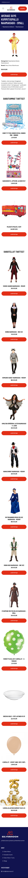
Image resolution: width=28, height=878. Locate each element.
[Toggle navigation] (3, 8)
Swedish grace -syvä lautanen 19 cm (14, 716)
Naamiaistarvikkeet (8, 27)
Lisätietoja (14, 74)
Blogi (5, 861)
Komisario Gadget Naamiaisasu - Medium (14, 378)
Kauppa (22, 8)
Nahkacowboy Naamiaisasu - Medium (14, 471)
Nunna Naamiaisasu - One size (14, 332)
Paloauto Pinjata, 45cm (14, 227)
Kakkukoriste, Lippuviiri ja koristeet (14, 181)
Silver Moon (7, 851)
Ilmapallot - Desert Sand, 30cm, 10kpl (14, 762)
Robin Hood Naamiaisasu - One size (14, 565)
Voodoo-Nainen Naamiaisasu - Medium (14, 286)
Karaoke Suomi (8, 855)
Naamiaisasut (20, 27)
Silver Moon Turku (9, 858)
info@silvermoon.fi (6, 2)
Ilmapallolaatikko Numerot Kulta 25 (14, 808)
